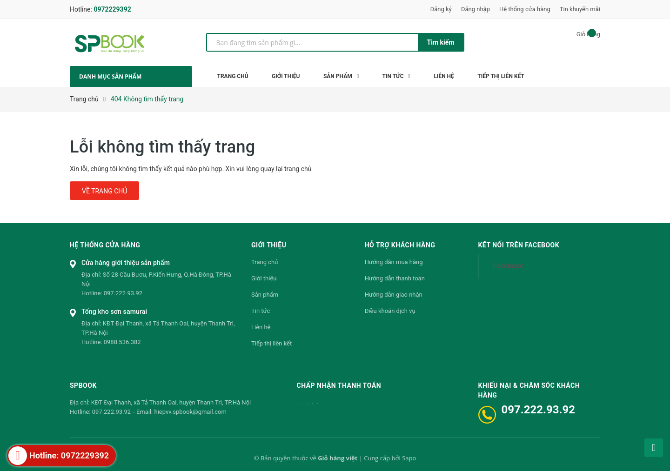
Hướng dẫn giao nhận (393, 294)
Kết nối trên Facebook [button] (518, 245)
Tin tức (260, 310)
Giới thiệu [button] (268, 245)
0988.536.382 (122, 341)
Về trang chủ (104, 191)
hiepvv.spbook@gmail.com (190, 411)
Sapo (409, 458)
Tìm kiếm (441, 42)
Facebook (507, 265)
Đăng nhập (475, 9)
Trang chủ (264, 262)
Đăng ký (441, 9)
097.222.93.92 (123, 293)
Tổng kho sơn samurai (114, 311)
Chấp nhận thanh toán (339, 385)
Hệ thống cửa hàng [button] (105, 245)
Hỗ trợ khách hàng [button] (400, 245)
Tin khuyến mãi (580, 9)
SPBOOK (83, 385)
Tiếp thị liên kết (271, 343)
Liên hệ (261, 327)
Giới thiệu (263, 278)
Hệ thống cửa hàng (524, 9)
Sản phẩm (264, 294)
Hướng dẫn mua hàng (394, 262)
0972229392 (112, 9)
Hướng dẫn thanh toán (395, 278)
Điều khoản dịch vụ (390, 310)
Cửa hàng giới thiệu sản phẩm (125, 262)
